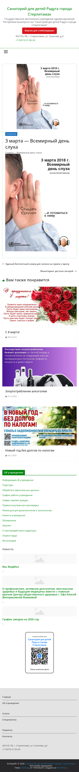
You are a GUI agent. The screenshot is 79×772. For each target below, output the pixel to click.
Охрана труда (9, 535)
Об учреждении (10, 703)
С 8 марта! (12, 332)
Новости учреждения (13, 515)
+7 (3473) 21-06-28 (25, 40)
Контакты (7, 736)
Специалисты (9, 719)
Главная (6, 697)
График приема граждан (15, 500)
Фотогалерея (9, 540)
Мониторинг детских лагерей (58, 271)
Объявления (11, 134)
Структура (7, 485)
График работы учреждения (17, 495)
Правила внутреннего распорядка (20, 505)
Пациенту (7, 730)
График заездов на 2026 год (20, 619)
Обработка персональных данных (20, 490)
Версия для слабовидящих (39, 30)
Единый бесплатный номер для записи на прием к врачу (35, 264)
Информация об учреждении (18, 480)
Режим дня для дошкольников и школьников (27, 510)
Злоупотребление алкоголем (26, 391)
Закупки (6, 525)
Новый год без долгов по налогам (29, 450)
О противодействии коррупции (19, 530)
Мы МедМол (10, 566)
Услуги (5, 713)
